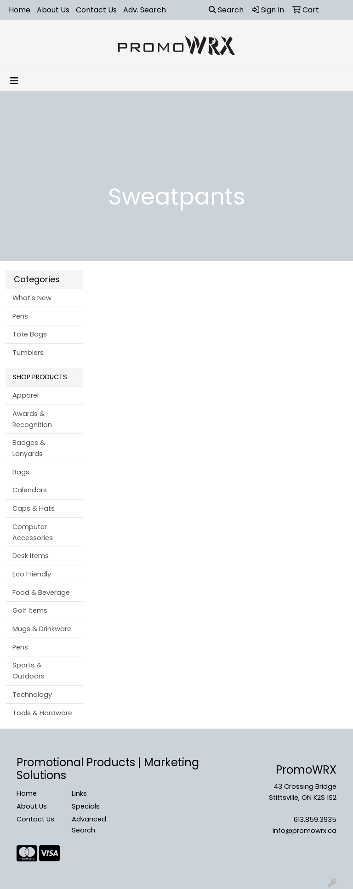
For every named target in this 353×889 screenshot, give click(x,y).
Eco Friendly (31, 574)
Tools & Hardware (42, 713)
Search (226, 10)
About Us (53, 10)
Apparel (25, 395)
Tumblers (28, 352)
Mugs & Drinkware (41, 628)
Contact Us (96, 10)
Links (79, 793)
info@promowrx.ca (304, 830)
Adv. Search (144, 10)
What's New (31, 297)
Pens (20, 316)
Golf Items (29, 610)
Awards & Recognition (32, 419)
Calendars (29, 490)
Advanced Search (89, 825)
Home (19, 10)
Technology (32, 694)
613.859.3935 (315, 819)
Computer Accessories (32, 532)
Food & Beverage (41, 592)
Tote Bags (29, 334)
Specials (86, 806)
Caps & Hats (33, 508)
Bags (20, 472)
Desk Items (30, 555)
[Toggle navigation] (14, 80)
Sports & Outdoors (28, 671)
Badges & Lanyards (28, 448)
